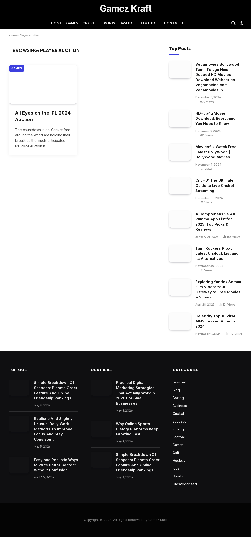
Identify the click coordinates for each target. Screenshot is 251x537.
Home (56, 23)
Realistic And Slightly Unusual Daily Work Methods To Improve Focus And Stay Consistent (53, 429)
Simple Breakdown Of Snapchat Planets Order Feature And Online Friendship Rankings (55, 390)
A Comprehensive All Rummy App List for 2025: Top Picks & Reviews (215, 222)
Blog (176, 390)
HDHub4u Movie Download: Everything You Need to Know (215, 118)
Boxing (178, 398)
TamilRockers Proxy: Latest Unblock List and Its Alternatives (216, 253)
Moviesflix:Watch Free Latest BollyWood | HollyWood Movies (216, 151)
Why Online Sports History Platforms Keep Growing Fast (137, 428)
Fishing (178, 429)
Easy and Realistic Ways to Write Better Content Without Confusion (56, 464)
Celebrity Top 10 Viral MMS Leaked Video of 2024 (216, 321)
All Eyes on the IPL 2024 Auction (43, 116)
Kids (176, 468)
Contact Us (175, 23)
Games (72, 23)
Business (180, 406)
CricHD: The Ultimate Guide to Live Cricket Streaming (214, 185)
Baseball (128, 23)
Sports (108, 23)
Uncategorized (185, 484)
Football (150, 23)
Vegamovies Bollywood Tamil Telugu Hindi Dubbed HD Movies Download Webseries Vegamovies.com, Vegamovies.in (217, 77)
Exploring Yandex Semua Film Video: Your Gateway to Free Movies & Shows (218, 289)
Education (180, 421)
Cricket (89, 23)
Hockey (179, 460)
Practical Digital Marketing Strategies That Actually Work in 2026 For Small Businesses (135, 393)
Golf (176, 453)
